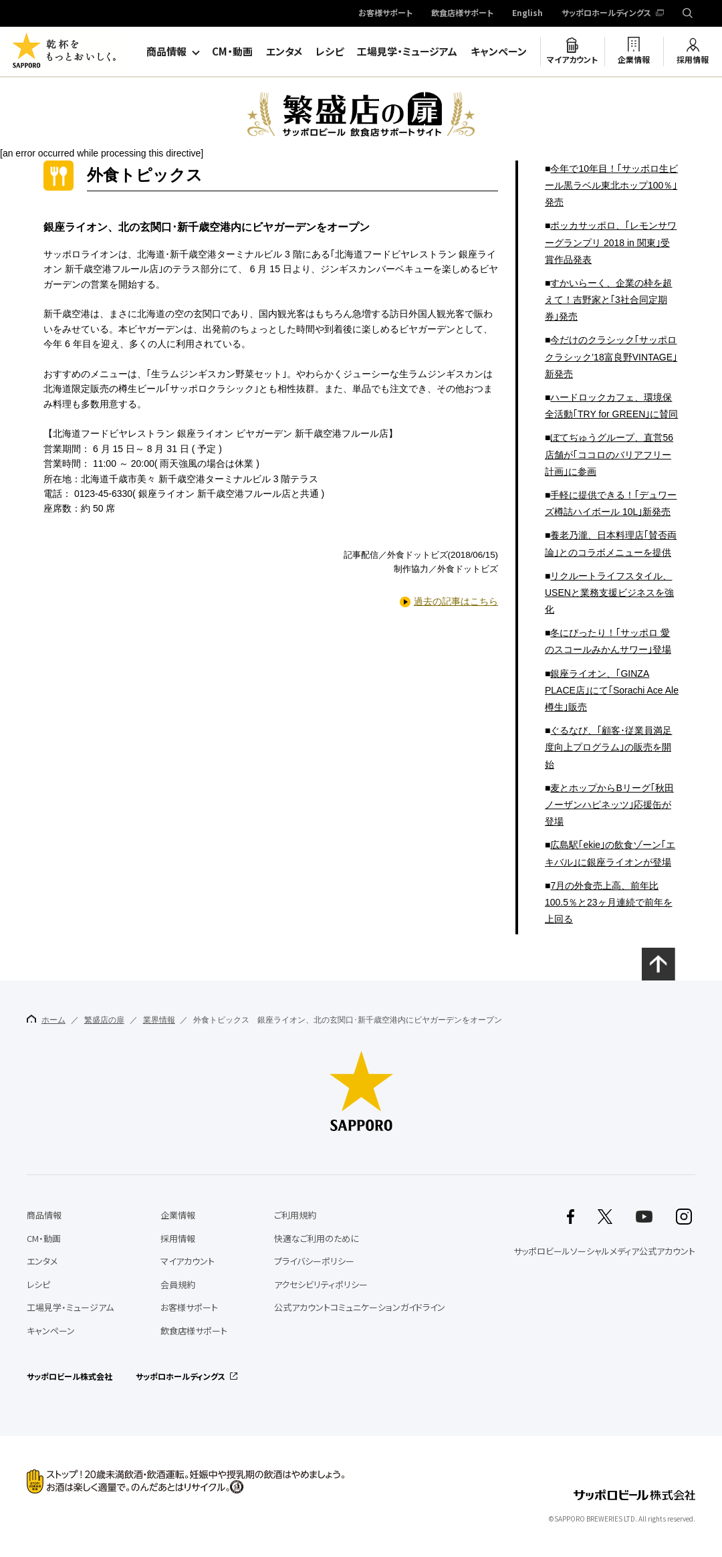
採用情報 (693, 60)
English (527, 13)
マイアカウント (572, 60)
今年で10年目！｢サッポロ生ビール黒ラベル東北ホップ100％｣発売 (611, 185)
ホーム (46, 1020)
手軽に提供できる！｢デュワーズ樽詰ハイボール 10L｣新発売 (611, 503)
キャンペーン (499, 51)
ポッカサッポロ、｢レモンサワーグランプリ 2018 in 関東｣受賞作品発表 (611, 242)
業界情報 (159, 1020)
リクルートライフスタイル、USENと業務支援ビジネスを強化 (609, 592)
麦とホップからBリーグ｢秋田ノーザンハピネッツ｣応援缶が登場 (609, 805)
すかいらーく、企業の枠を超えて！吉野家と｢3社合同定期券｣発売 (608, 300)
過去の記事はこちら (456, 601)
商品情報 (166, 51)
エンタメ (284, 51)
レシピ (330, 51)
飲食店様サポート (462, 13)
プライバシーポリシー (314, 1261)
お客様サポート (385, 13)
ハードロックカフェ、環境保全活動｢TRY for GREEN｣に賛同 (611, 405)
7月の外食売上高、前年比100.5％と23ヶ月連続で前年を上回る (609, 902)
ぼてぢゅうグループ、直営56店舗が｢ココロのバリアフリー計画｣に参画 (609, 454)
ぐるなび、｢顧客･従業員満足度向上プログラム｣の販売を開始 (608, 747)
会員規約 (177, 1284)
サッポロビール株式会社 (69, 1376)
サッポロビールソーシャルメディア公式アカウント (604, 1251)
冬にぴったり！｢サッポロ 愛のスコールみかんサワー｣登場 (608, 641)
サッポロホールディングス (606, 13)
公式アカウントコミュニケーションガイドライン (359, 1307)
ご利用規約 (295, 1215)
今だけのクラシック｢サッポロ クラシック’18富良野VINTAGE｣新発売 (611, 356)
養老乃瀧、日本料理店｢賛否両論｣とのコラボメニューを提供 (611, 543)
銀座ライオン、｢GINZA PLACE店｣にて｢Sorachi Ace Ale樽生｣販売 (612, 690)
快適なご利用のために (316, 1238)
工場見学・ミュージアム (407, 51)
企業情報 (634, 60)
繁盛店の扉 (104, 1020)
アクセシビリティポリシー (321, 1284)
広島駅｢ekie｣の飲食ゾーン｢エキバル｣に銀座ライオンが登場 (610, 853)
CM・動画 (232, 51)
